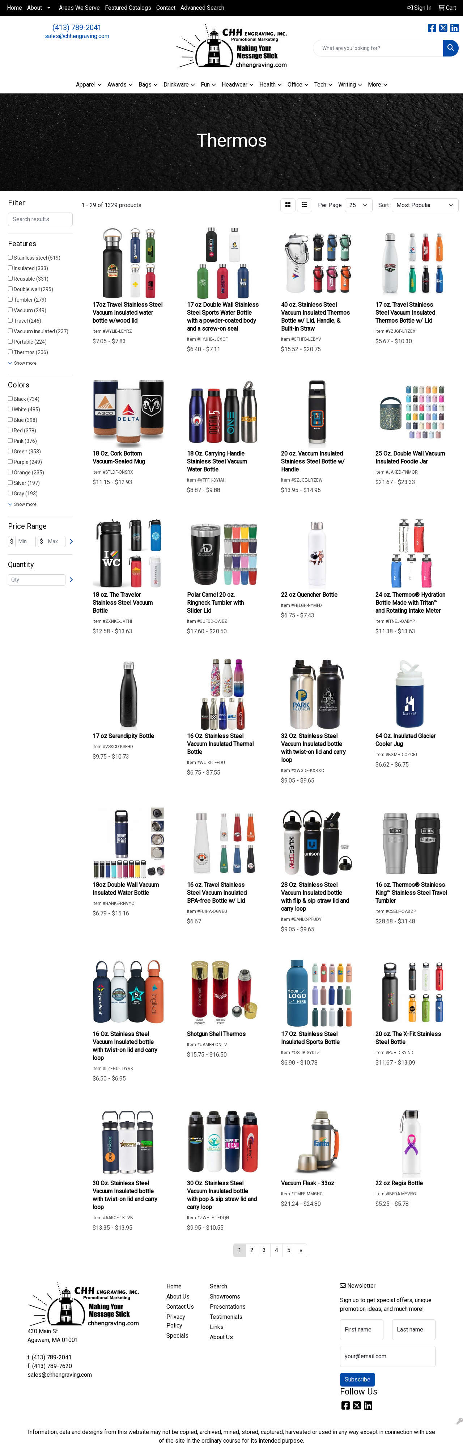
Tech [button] (320, 84)
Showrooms (225, 1296)
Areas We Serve (79, 7)
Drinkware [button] (176, 84)
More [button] (374, 84)
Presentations (227, 1306)
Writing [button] (347, 84)
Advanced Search (202, 7)
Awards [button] (117, 84)
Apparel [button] (85, 84)
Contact (165, 7)
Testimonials (226, 1316)
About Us (178, 1296)
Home (14, 7)
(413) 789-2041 (77, 27)
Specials (177, 1335)
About (34, 7)
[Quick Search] (378, 48)
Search (218, 1286)
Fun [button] (205, 84)
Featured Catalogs (128, 7)
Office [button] (295, 84)
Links (217, 1327)
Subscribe (357, 1379)
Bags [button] (145, 84)
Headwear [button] (234, 84)
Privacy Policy (175, 1321)
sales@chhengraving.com (77, 36)
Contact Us (180, 1306)
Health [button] (267, 84)
